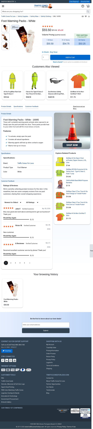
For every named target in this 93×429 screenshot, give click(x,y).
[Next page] (29, 263)
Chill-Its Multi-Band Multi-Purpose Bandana (77, 181)
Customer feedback (31, 106)
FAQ (2, 378)
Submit (45, 331)
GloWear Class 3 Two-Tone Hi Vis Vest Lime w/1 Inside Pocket (76, 203)
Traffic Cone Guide (7, 381)
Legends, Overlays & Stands (10, 393)
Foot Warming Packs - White (11, 300)
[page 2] (11, 263)
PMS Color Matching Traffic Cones (12, 390)
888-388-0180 (20, 345)
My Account (50, 344)
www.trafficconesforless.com (34, 427)
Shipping (49, 368)
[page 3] (15, 263)
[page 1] (6, 263)
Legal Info (49, 362)
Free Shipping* (74, 1)
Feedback (91, 251)
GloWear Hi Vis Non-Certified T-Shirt (77, 93)
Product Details (6, 106)
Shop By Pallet (85, 1)
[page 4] (20, 263)
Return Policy (50, 356)
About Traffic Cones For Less (55, 381)
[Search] (88, 11)
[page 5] (24, 263)
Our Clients (49, 387)
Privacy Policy (50, 359)
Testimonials (50, 390)
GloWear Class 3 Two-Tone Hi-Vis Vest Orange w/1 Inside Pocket (77, 192)
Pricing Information (52, 350)
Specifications (18, 106)
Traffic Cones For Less (25, 163)
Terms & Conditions (52, 365)
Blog (47, 393)
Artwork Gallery (6, 402)
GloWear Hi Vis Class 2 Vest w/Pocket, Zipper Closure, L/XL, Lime (76, 160)
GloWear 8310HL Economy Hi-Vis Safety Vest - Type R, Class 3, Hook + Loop (76, 171)
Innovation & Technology (9, 396)
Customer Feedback (7, 181)
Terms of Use (71, 427)
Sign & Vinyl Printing (7, 387)
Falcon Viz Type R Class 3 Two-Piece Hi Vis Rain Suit (34, 93)
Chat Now (6, 351)
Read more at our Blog (79, 107)
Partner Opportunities (53, 384)
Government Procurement (9, 399)
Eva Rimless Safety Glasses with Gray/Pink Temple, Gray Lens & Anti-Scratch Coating (56, 93)
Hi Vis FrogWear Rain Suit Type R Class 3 (12, 93)
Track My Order (51, 347)
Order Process (51, 353)
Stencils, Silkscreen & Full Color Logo (13, 384)
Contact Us (49, 378)
